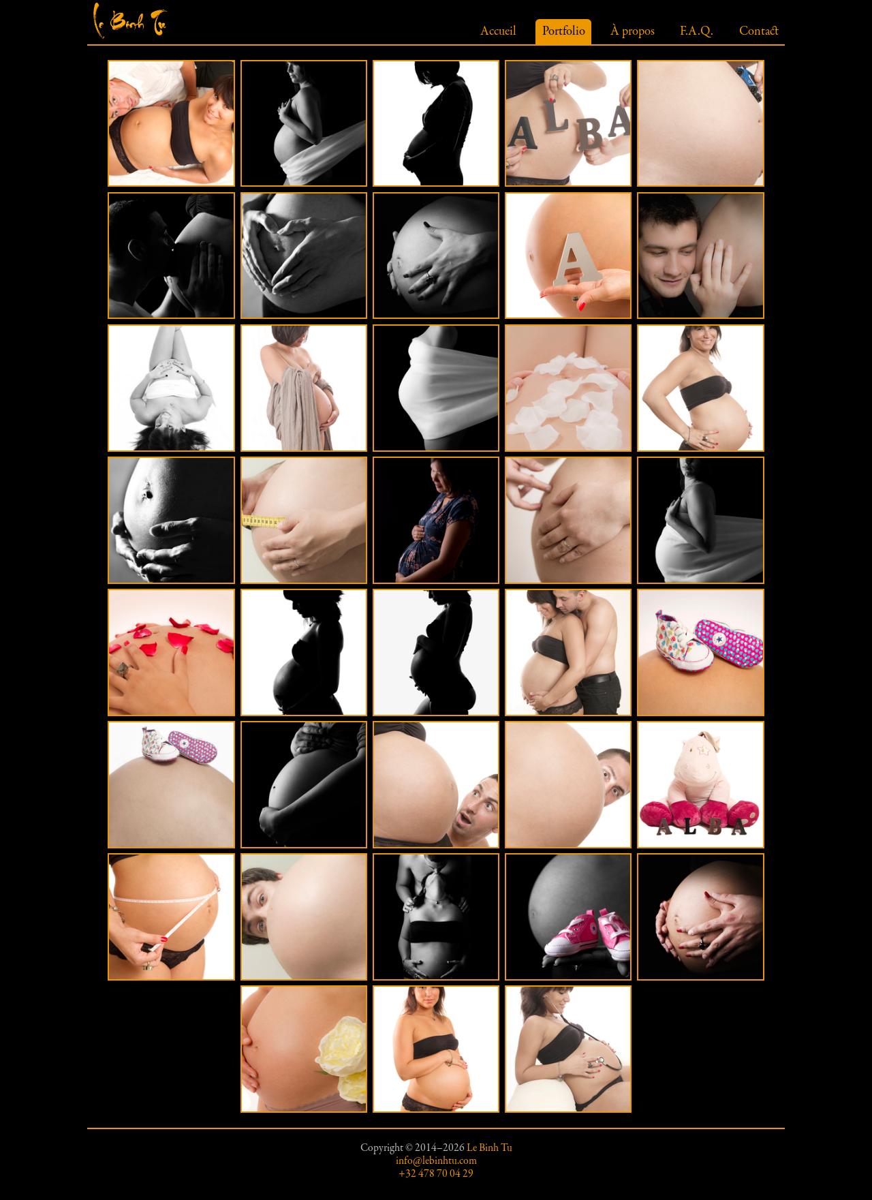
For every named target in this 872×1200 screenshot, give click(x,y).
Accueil (498, 31)
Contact (759, 31)
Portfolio (563, 31)
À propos (632, 31)
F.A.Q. (696, 31)
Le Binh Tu (489, 1148)
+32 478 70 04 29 (436, 1174)
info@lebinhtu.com (436, 1161)
